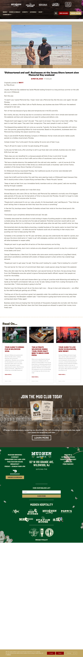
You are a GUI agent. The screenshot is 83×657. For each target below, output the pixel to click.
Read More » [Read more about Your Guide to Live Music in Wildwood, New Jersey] (62, 374)
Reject (59, 653)
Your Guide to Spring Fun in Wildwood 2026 (14, 349)
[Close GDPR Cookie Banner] (75, 653)
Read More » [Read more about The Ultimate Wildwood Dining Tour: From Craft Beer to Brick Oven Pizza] (35, 377)
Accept (51, 653)
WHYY (21, 83)
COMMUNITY (7, 14)
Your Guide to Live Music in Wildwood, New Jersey (67, 349)
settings (9, 654)
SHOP (41, 12)
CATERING (34, 12)
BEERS (5, 12)
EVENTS (25, 12)
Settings (69, 653)
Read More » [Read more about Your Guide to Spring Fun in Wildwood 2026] (8, 374)
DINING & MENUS (15, 12)
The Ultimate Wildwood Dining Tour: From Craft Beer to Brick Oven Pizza (40, 351)
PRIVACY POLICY (41, 540)
